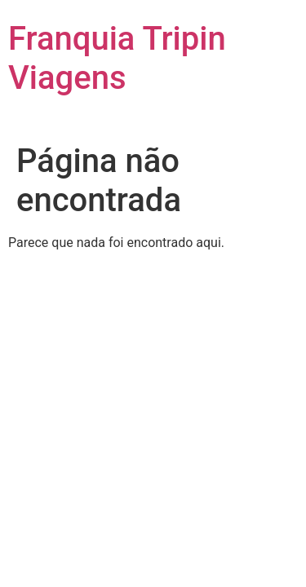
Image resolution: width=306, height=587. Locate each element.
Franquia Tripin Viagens (117, 58)
